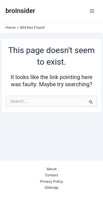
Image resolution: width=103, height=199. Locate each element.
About (51, 169)
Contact (51, 175)
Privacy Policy (51, 181)
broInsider (20, 11)
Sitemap (51, 187)
